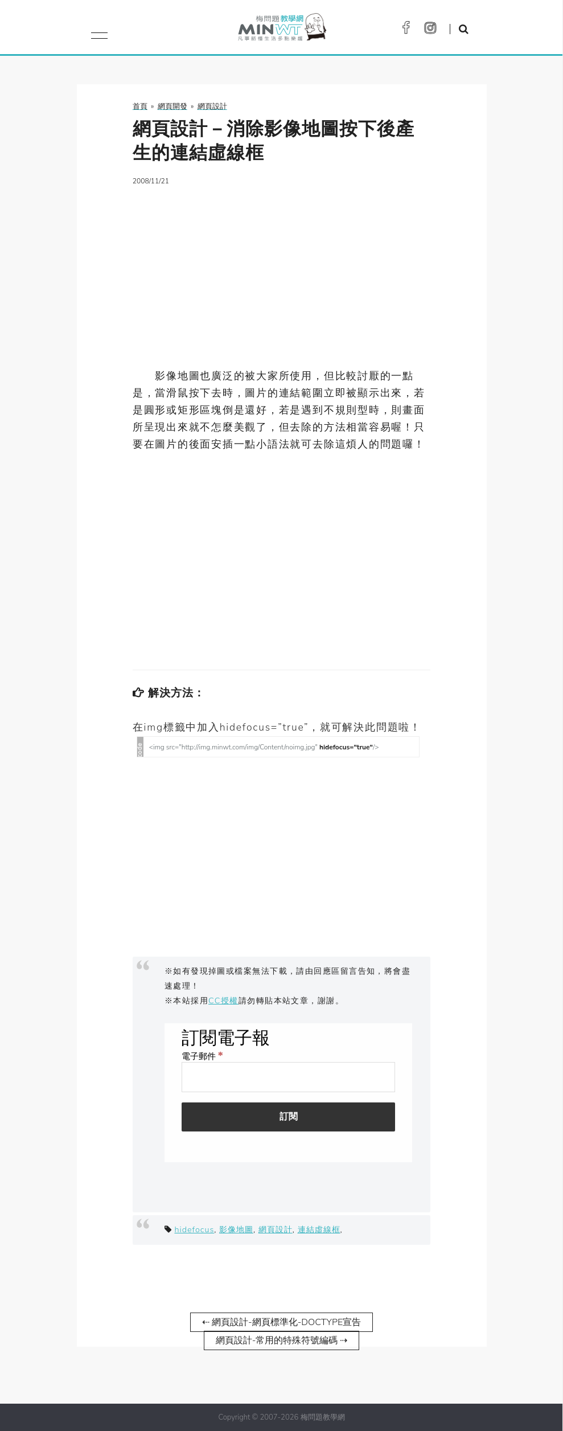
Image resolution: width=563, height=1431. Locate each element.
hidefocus (194, 1229)
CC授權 (223, 1000)
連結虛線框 (319, 1229)
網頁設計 (275, 1229)
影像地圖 (236, 1229)
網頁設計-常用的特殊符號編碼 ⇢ (282, 1340)
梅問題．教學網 (281, 29)
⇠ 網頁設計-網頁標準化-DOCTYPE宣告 (281, 1322)
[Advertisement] (281, 276)
